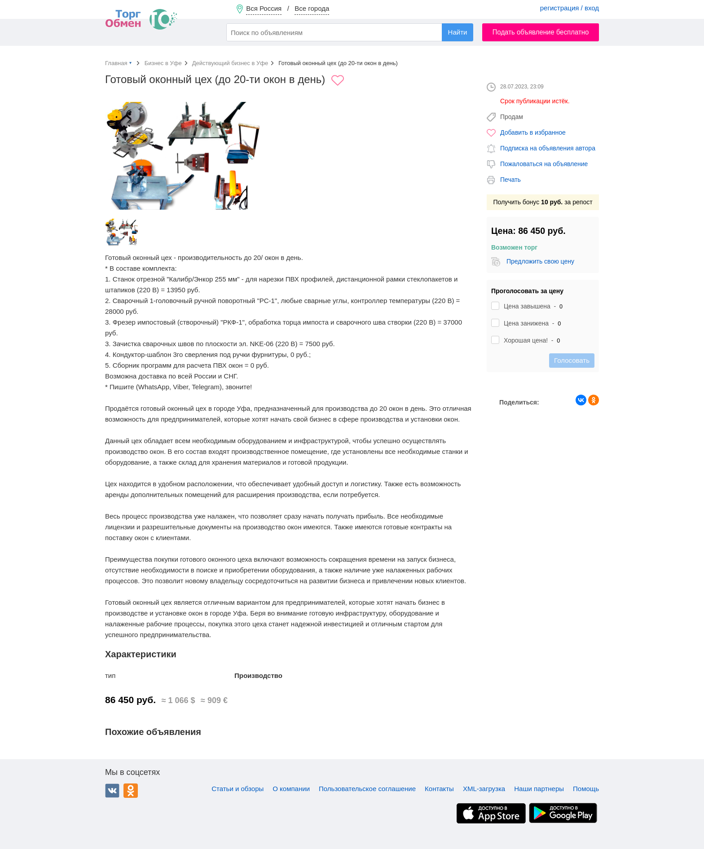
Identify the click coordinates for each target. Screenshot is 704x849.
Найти (457, 32)
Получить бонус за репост (542, 202)
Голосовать (572, 360)
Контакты (439, 788)
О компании (291, 788)
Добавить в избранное (533, 132)
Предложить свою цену (540, 261)
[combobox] (349, 32)
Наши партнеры (539, 788)
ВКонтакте (112, 790)
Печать (510, 179)
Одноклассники (130, 790)
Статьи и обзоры (237, 788)
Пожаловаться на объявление (544, 163)
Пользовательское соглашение (367, 788)
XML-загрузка (484, 788)
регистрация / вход (569, 8)
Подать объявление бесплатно (541, 32)
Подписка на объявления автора (547, 148)
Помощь (586, 788)
